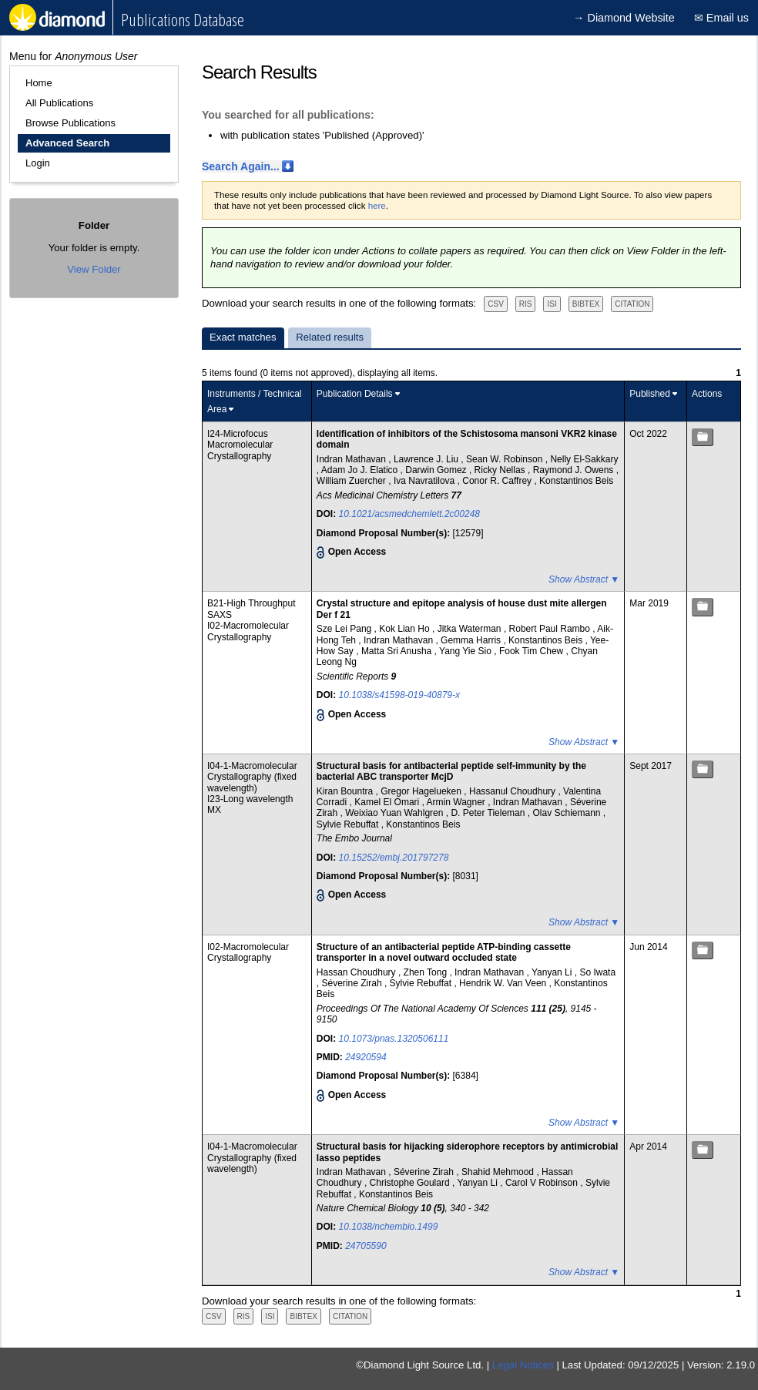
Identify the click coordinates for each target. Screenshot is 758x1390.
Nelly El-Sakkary (584, 459)
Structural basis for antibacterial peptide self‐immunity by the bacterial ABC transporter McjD (451, 771)
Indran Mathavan (352, 459)
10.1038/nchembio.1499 (388, 1226)
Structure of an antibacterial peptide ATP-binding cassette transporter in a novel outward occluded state (444, 952)
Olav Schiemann (567, 812)
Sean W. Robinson (505, 459)
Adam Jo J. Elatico (361, 470)
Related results (330, 337)
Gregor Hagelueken (422, 791)
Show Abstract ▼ (583, 579)
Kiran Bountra (346, 791)
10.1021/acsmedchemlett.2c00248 (409, 514)
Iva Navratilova (426, 480)
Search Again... (241, 166)
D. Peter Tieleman (489, 812)
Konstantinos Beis (576, 480)
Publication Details (355, 393)
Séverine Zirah (353, 983)
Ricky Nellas (501, 470)
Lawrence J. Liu (427, 459)
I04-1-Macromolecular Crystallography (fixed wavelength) (252, 777)
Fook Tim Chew (532, 651)
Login (37, 163)
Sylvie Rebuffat (349, 824)
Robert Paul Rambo (551, 628)
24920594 (365, 1057)
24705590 (365, 1246)
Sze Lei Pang (345, 628)
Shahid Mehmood (498, 1172)
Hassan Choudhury (357, 972)
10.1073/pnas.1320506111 (394, 1038)
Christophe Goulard (411, 1182)
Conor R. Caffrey (498, 480)
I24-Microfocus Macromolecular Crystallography (240, 445)
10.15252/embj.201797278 (394, 857)
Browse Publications (70, 123)
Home (38, 83)
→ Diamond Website (624, 18)
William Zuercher (352, 480)
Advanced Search (67, 143)
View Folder (93, 269)
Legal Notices (523, 1365)
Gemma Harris (472, 640)
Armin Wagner (457, 802)
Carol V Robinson (542, 1182)
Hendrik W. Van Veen (504, 983)
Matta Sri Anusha (397, 651)
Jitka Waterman (471, 628)
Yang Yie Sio (466, 651)
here (377, 205)
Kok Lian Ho (405, 628)
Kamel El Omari (387, 802)
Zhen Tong (427, 972)
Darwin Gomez (437, 470)
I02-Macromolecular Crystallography (248, 631)
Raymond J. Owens (574, 470)
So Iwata (597, 972)
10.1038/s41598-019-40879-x (399, 695)
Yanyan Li (553, 972)
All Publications (59, 103)
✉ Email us (721, 18)
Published (649, 393)
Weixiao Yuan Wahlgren (395, 812)
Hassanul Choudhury (513, 791)
